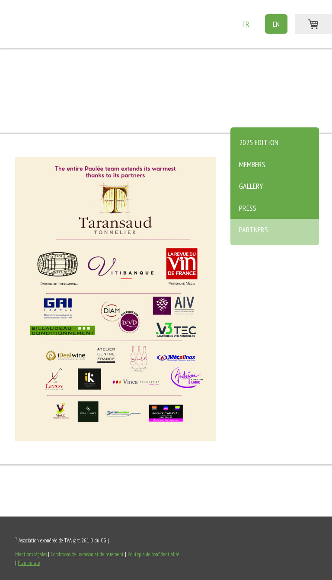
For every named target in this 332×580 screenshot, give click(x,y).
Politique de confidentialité (153, 554)
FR (246, 24)
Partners (253, 230)
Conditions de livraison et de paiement (87, 554)
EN (276, 24)
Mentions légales (31, 554)
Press (247, 208)
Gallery (251, 186)
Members (252, 164)
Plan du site (29, 563)
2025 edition (258, 142)
